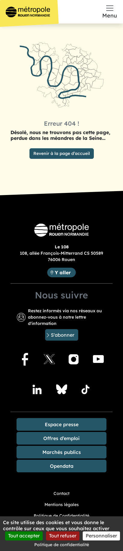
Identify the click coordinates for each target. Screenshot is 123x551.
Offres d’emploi (61, 438)
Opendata (61, 466)
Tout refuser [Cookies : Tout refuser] (62, 536)
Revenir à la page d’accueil (61, 153)
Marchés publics (61, 452)
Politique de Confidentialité (61, 515)
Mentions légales (62, 504)
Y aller (65, 272)
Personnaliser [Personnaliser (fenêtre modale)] (101, 536)
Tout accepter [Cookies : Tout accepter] (24, 536)
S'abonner (62, 335)
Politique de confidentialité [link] (61, 544)
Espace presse (61, 424)
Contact (61, 493)
